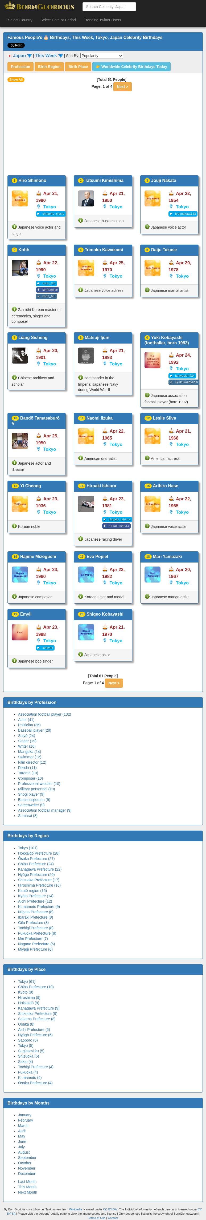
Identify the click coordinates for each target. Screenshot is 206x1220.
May (21, 1136)
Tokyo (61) (26, 981)
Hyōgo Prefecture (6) (35, 1035)
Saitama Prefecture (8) (37, 1019)
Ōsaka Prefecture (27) (36, 858)
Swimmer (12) (29, 757)
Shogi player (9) (31, 794)
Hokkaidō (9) (28, 1003)
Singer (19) (27, 741)
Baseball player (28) (34, 730)
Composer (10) (30, 778)
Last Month (27, 1181)
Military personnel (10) (36, 789)
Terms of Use (97, 1217)
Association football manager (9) (45, 810)
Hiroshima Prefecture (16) (39, 885)
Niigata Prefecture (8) (35, 912)
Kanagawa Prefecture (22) (39, 869)
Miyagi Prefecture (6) (35, 949)
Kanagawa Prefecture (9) (39, 1008)
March (23, 1125)
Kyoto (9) (25, 992)
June (22, 1141)
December (26, 1173)
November (26, 1168)
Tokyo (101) (28, 848)
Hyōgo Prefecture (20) (36, 874)
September (27, 1157)
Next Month (27, 1192)
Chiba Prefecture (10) (36, 987)
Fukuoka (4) (28, 1072)
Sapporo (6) (28, 1040)
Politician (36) (29, 725)
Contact (113, 1217)
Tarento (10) (28, 773)
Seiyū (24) (26, 735)
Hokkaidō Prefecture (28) (39, 853)
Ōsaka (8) (26, 1024)
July (21, 1147)
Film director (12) (32, 762)
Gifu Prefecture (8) (33, 922)
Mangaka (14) (29, 751)
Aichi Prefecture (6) (34, 1029)
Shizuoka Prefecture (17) (38, 880)
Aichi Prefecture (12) (35, 901)
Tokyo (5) (26, 1045)
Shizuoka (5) (28, 1056)
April (22, 1131)
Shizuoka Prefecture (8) (37, 1013)
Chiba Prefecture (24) (36, 864)
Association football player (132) (44, 714)
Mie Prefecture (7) (33, 938)
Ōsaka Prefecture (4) (35, 1083)
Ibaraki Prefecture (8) (35, 917)
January (24, 1115)
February (25, 1120)
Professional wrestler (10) (39, 784)
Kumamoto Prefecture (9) (39, 906)
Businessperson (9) (34, 800)
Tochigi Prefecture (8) (35, 928)
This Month (27, 1187)
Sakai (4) (25, 1061)
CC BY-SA (110, 1209)
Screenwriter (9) (31, 805)
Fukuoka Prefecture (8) (37, 933)
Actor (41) (26, 719)
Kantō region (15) (32, 890)
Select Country (20, 20)
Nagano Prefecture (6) (36, 944)
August (24, 1152)
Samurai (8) (28, 816)
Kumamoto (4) (30, 1077)
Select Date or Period (58, 20)
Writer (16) (27, 746)
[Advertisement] (103, 135)
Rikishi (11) (27, 768)
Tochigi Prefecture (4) (35, 1067)
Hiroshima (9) (29, 997)
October (24, 1163)
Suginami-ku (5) (31, 1051)
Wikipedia (75, 1209)
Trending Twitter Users (102, 20)
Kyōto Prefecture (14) (35, 896)
